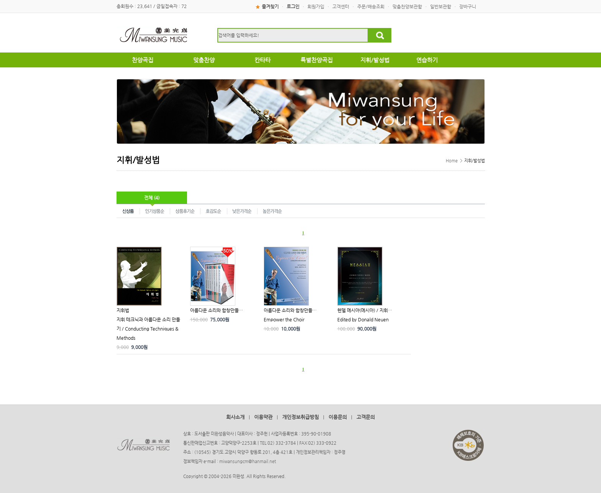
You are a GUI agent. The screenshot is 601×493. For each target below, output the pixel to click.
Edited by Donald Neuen (363, 319)
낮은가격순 (242, 210)
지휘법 (123, 310)
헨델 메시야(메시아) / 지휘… (364, 310)
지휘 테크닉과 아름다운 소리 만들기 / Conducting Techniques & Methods (148, 329)
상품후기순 (185, 210)
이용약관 (263, 417)
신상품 (128, 210)
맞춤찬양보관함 (407, 6)
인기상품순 (155, 210)
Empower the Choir (284, 319)
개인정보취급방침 (300, 417)
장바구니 (467, 6)
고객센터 (340, 6)
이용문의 (337, 417)
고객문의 (365, 417)
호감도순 (213, 210)
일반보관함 (440, 6)
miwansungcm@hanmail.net (247, 461)
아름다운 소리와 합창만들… (216, 310)
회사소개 (235, 417)
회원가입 (315, 6)
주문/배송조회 (370, 6)
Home (452, 160)
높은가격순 (272, 210)
